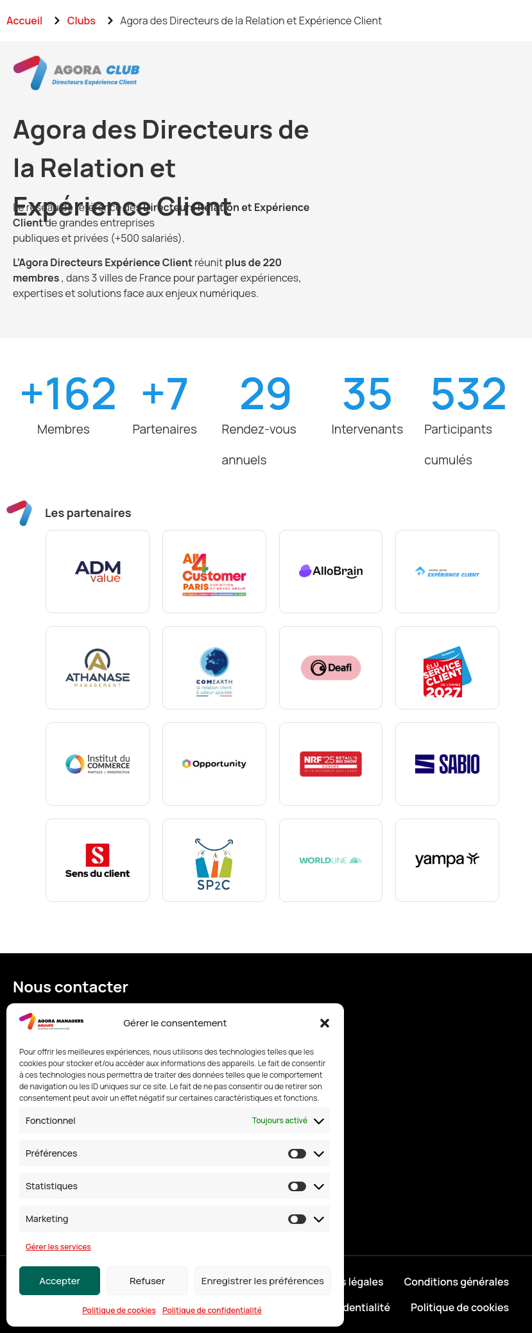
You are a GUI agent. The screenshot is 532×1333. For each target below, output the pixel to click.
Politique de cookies (119, 1310)
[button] (324, 1023)
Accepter (59, 1280)
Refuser (147, 1280)
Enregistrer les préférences (263, 1280)
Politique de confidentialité (212, 1310)
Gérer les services (58, 1246)
